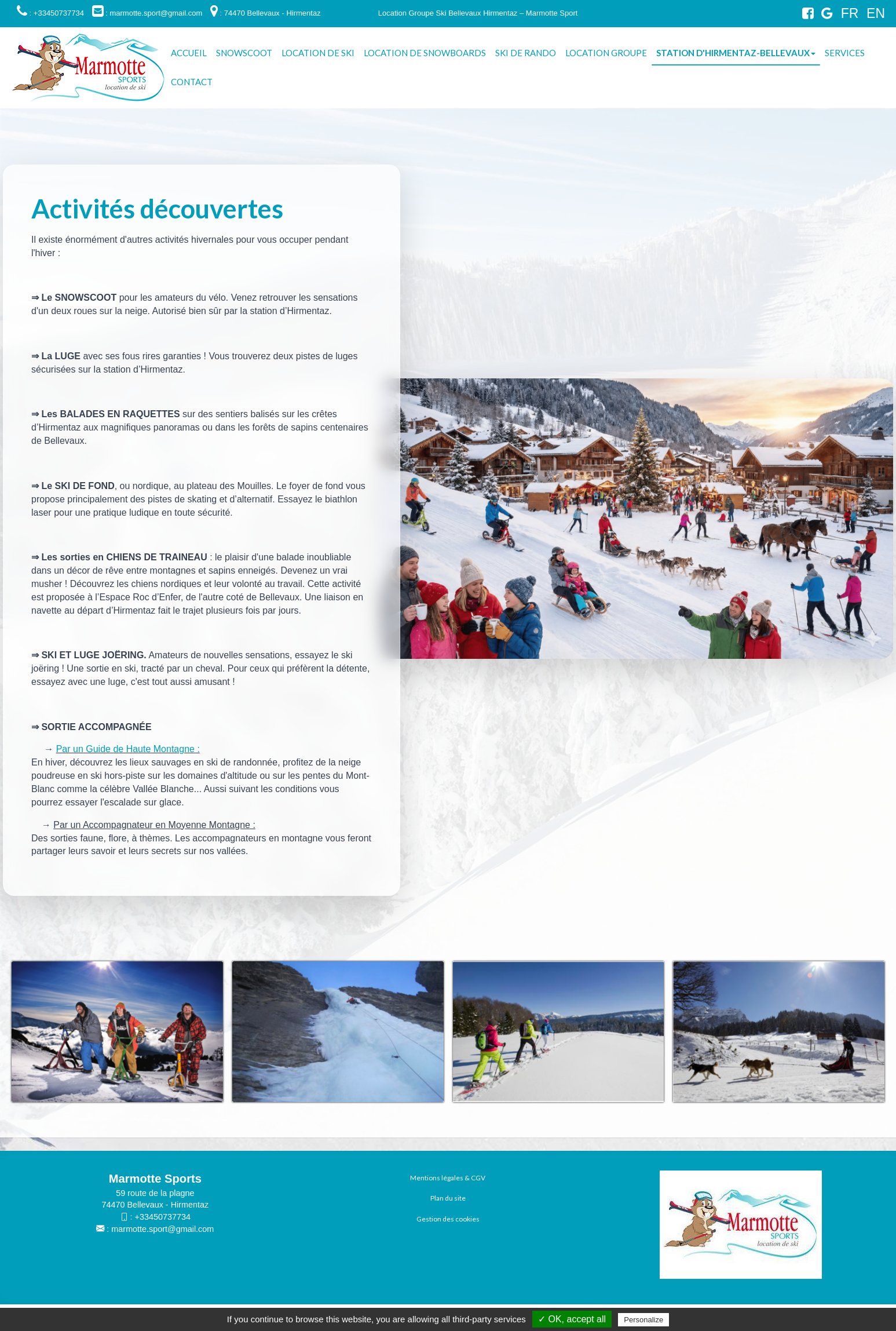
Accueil (189, 53)
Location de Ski (317, 53)
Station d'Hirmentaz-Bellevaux (735, 53)
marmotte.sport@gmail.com (162, 1229)
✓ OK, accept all (572, 1319)
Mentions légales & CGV (447, 1177)
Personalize (643, 1319)
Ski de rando (525, 53)
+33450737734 (163, 1216)
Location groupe (606, 53)
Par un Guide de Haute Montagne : (128, 749)
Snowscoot (244, 53)
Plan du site (448, 1198)
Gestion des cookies (448, 1219)
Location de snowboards (425, 53)
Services (845, 53)
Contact (192, 81)
